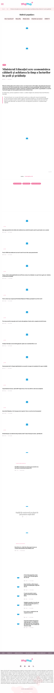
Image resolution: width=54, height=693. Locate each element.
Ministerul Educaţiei (36, 183)
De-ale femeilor (30, 653)
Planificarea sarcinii (21, 463)
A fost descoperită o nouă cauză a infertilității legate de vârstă (31, 576)
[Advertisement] (27, 200)
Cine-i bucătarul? (9, 18)
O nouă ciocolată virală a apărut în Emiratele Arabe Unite (30, 594)
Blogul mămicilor (41, 653)
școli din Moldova (17, 183)
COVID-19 (47, 18)
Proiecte (9, 653)
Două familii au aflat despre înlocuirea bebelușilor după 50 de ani (31, 585)
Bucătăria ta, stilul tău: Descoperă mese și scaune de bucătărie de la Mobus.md (26, 548)
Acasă (3, 9)
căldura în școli (26, 183)
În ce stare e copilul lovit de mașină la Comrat (31, 612)
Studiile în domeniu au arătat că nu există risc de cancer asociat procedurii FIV (27, 467)
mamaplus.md (29, 176)
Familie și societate (20, 543)
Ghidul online (26, 18)
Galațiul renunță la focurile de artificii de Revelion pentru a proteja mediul (31, 604)
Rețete (50, 653)
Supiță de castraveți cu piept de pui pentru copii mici (27, 513)
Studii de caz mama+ (37, 18)
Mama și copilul (19, 653)
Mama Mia (18, 18)
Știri (7, 9)
